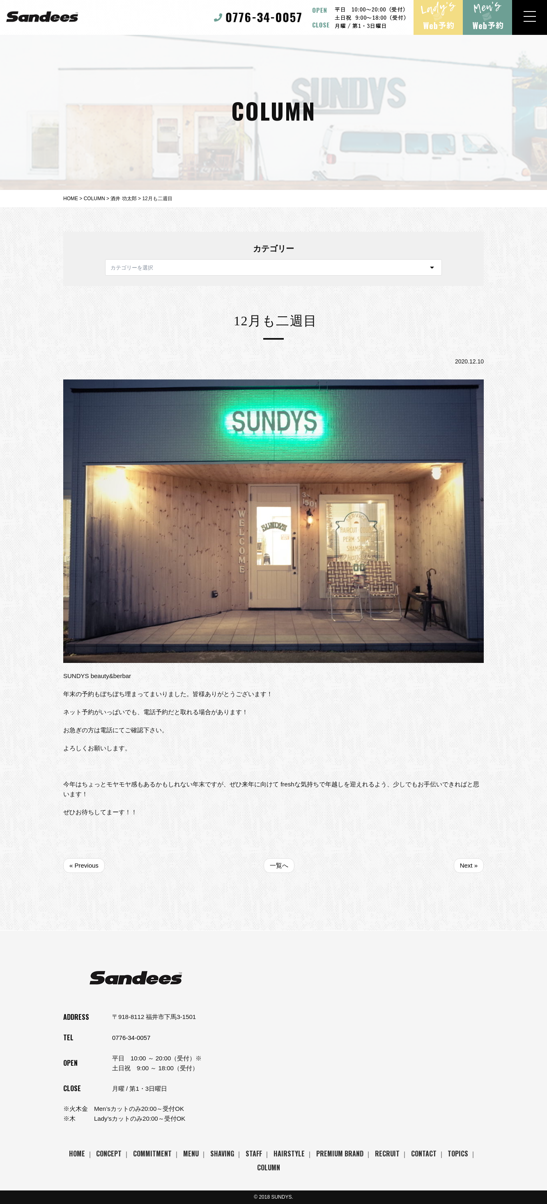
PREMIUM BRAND (339, 1153)
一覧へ (279, 865)
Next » (469, 865)
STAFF (254, 1153)
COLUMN (268, 1167)
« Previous (84, 865)
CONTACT (424, 1153)
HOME (77, 1153)
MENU (191, 1153)
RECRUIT (387, 1153)
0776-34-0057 (131, 1037)
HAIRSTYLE (289, 1153)
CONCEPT (109, 1153)
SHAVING (222, 1153)
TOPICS (458, 1153)
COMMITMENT (152, 1153)
